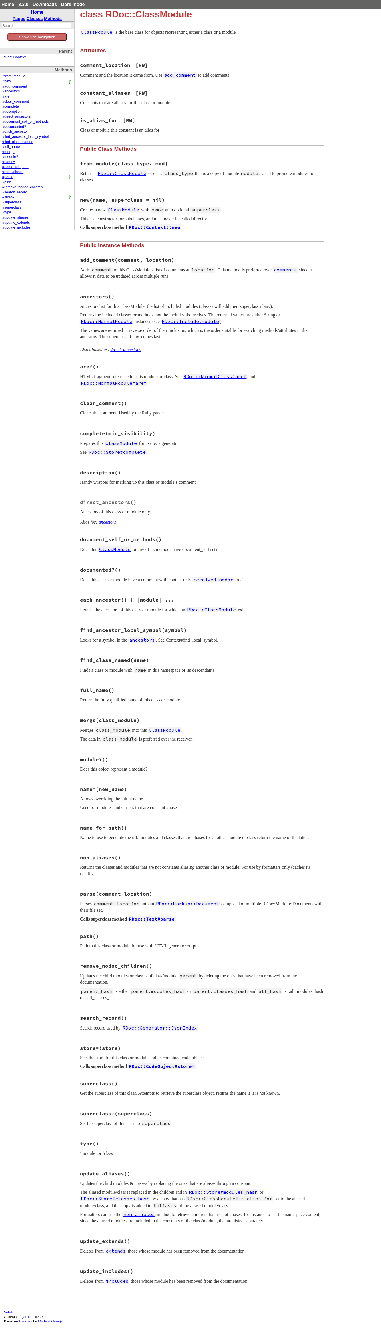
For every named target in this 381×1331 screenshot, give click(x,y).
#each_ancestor (15, 132)
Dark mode (73, 4)
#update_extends (16, 223)
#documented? (14, 127)
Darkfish (25, 1321)
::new (6, 81)
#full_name (11, 147)
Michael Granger (51, 1321)
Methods (53, 18)
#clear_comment (15, 102)
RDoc (29, 1316)
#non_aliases (12, 172)
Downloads (45, 4)
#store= (8, 197)
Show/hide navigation (37, 37)
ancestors (107, 522)
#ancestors (11, 91)
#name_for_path (15, 167)
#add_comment (14, 86)
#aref (6, 96)
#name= (8, 162)
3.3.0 (23, 4)
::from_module (13, 76)
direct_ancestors (125, 349)
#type (6, 212)
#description (12, 112)
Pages (19, 18)
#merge (8, 152)
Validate (10, 1312)
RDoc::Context (14, 57)
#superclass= (13, 207)
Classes (35, 18)
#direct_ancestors (16, 116)
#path (6, 182)
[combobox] (36, 25)
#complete (10, 106)
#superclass (11, 202)
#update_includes (16, 227)
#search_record (14, 192)
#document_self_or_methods (25, 122)
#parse (7, 177)
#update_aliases (15, 217)
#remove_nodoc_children (22, 187)
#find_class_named (17, 142)
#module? (10, 157)
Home (7, 4)
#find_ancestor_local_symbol (25, 137)
